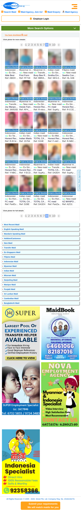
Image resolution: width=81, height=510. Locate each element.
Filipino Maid (9, 257)
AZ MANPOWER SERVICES (69, 201)
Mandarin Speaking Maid (14, 234)
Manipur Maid (10, 285)
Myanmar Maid (10, 266)
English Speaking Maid (14, 229)
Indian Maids (25, 138)
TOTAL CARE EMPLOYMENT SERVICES (40, 138)
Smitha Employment (55, 75)
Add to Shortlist (12, 67)
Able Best (9, 75)
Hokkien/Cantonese (12, 238)
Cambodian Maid (11, 298)
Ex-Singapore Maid (12, 252)
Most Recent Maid (11, 225)
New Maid (8, 243)
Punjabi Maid (9, 289)
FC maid (52, 107)
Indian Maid (9, 271)
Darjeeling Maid (10, 280)
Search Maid (8, 12)
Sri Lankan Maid (11, 294)
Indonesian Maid (11, 262)
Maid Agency (70, 12)
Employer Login (39, 18)
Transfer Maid (10, 248)
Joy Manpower (12, 107)
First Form (24, 75)
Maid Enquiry (52, 12)
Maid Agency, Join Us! (30, 12)
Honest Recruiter (40, 107)
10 (53, 44)
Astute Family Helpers (26, 107)
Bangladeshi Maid (11, 303)
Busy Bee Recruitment (40, 75)
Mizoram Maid (10, 275)
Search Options (51, 28)
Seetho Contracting (69, 75)
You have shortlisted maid (16, 34)
